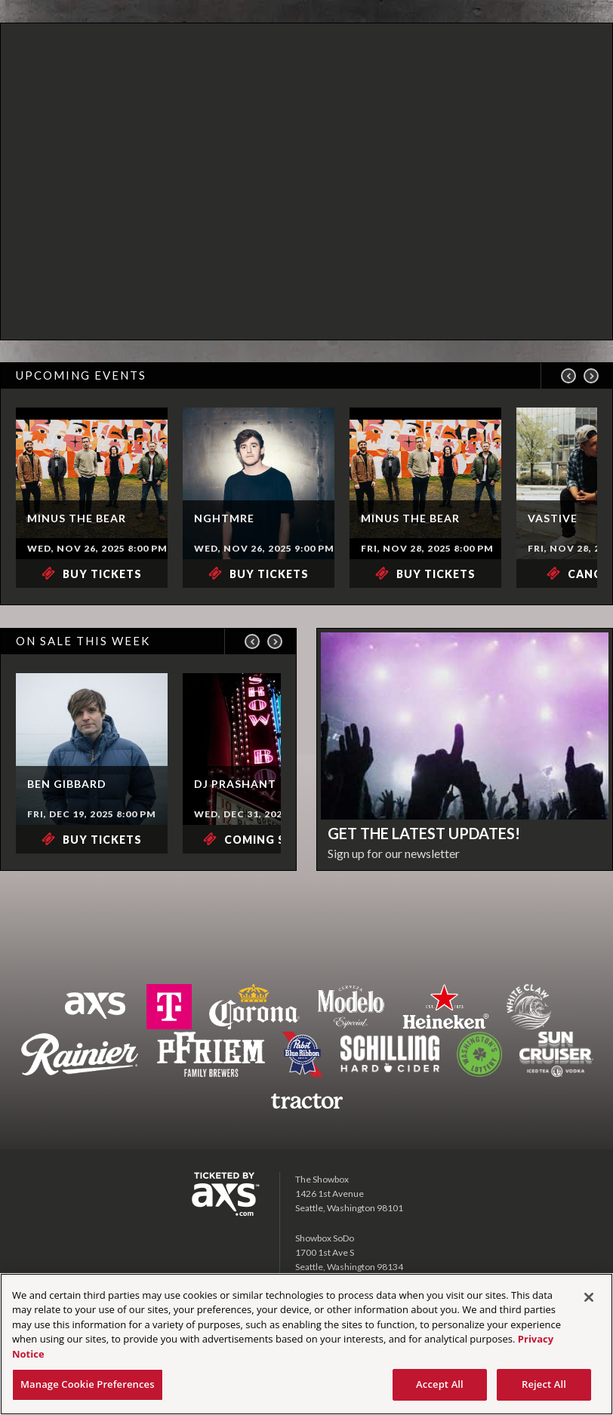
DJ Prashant (235, 783)
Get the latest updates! (424, 833)
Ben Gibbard (66, 783)
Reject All (544, 1384)
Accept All (440, 1384)
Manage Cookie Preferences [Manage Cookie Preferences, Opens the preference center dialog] (87, 1384)
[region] (306, 1344)
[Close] (588, 1297)
